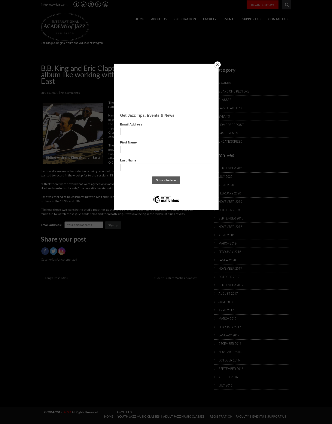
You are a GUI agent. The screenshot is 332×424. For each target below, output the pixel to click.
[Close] (217, 64)
